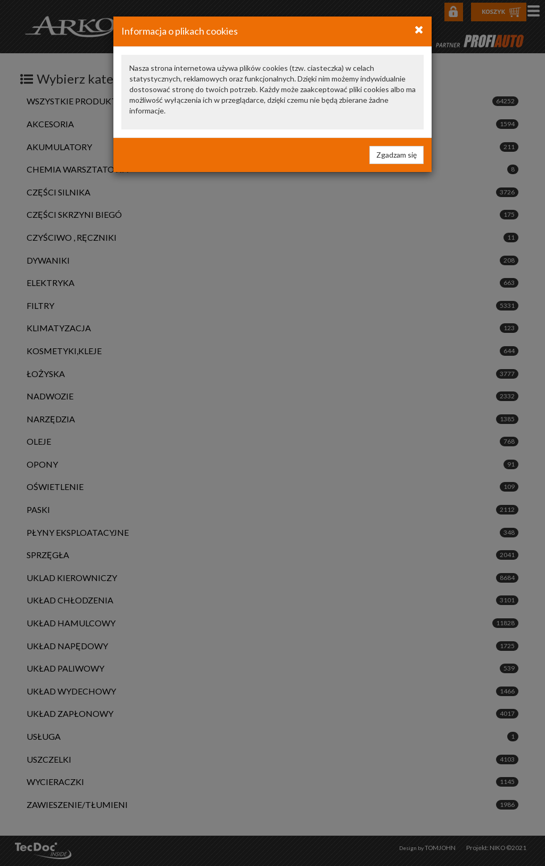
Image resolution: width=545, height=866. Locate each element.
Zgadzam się (396, 154)
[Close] (419, 29)
